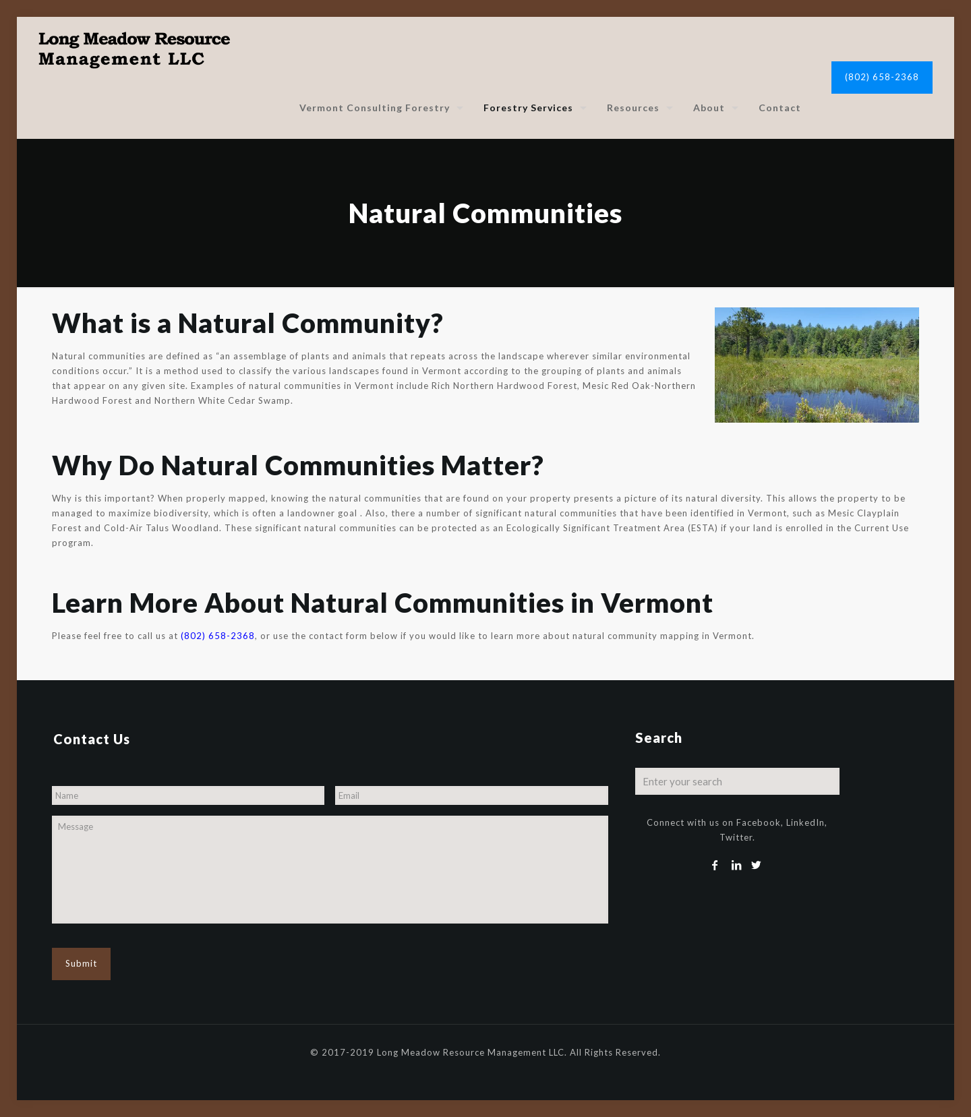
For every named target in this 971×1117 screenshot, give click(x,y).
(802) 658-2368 (882, 76)
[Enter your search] (737, 781)
